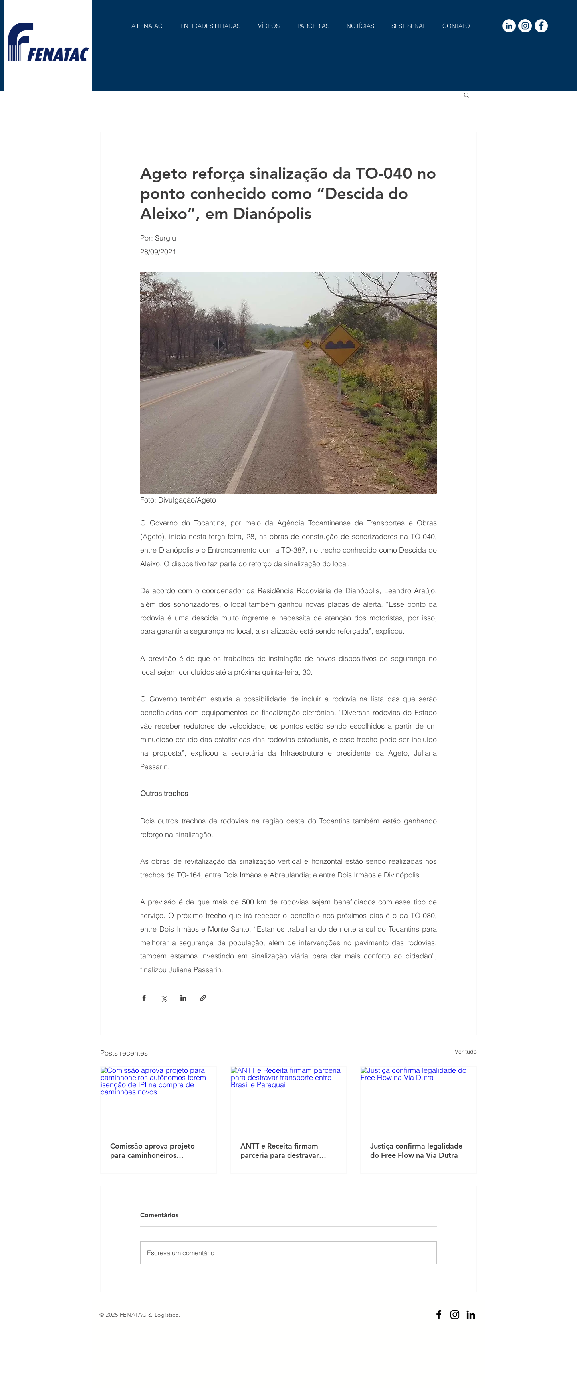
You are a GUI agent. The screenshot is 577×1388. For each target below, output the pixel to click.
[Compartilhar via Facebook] (144, 998)
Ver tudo (466, 1051)
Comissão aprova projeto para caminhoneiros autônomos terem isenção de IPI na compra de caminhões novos (153, 1150)
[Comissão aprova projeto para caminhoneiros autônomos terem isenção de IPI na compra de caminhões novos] (158, 1099)
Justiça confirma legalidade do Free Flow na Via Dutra (416, 1150)
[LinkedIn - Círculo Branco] (509, 25)
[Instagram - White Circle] (525, 25)
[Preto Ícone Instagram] (455, 1315)
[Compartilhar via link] (203, 998)
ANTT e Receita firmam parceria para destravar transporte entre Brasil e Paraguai (281, 1150)
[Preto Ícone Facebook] (439, 1315)
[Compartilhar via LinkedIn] (183, 998)
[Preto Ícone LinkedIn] (471, 1315)
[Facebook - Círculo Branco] (541, 25)
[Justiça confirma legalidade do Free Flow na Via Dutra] (418, 1099)
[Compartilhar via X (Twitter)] (163, 998)
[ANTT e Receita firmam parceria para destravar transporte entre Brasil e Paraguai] (289, 1099)
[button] (466, 94)
